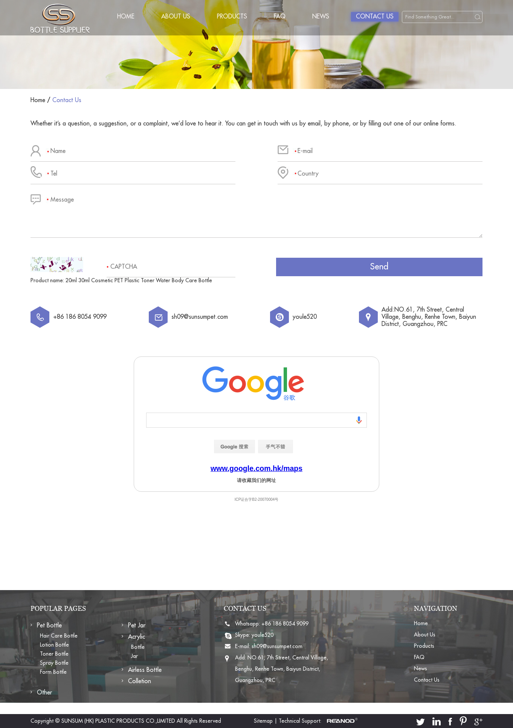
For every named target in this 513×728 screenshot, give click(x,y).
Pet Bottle (49, 625)
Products (232, 17)
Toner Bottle (54, 653)
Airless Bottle (145, 670)
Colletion (139, 681)
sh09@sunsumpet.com (199, 317)
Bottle (138, 647)
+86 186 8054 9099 (284, 623)
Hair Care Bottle (59, 635)
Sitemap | (265, 720)
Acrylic (136, 637)
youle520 (305, 317)
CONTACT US (245, 608)
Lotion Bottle (54, 644)
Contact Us (375, 17)
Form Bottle (53, 671)
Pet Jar (136, 625)
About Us (175, 17)
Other (44, 693)
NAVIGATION (435, 608)
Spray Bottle (54, 662)
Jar (134, 656)
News (320, 17)
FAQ (280, 17)
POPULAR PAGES (58, 608)
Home (125, 17)
